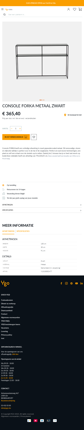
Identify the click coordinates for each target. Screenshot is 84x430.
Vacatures (5, 328)
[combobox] (42, 14)
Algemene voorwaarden (10, 317)
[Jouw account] (68, 9)
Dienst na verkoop (8, 303)
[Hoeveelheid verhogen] (20, 128)
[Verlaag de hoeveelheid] (11, 128)
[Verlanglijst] (74, 9)
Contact (4, 314)
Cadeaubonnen (7, 300)
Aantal (5, 129)
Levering (4, 331)
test (2, 338)
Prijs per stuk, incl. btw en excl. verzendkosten (19, 118)
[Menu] (2, 9)
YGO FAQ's (5, 321)
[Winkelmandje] (80, 9)
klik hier (15, 354)
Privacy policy (6, 335)
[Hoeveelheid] (16, 128)
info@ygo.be (6, 408)
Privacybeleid (25, 416)
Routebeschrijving (8, 401)
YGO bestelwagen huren (10, 324)
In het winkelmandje (16, 137)
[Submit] (4, 14)
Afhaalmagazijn (7, 307)
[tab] (8, 232)
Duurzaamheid (6, 310)
